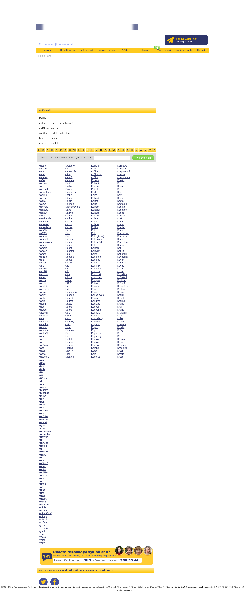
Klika (67, 274)
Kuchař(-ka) (45, 431)
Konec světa (98, 295)
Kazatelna (70, 192)
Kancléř (43, 271)
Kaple (42, 301)
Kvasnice (44, 504)
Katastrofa (70, 171)
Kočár (68, 354)
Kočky (94, 177)
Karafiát (43, 327)
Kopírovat (96, 333)
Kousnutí (122, 254)
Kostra (121, 212)
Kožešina (122, 274)
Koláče (95, 206)
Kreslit (120, 350)
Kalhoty (43, 212)
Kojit (93, 192)
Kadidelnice (45, 192)
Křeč (119, 336)
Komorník (96, 277)
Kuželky (43, 498)
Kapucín (43, 312)
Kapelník (43, 286)
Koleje (94, 218)
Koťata (121, 215)
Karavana (44, 330)
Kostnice (122, 209)
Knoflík (68, 339)
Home (41, 55)
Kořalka (95, 348)
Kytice (42, 539)
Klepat (68, 259)
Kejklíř (68, 201)
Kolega (95, 212)
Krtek (42, 401)
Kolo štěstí (97, 242)
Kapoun (43, 303)
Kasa (41, 342)
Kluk (67, 312)
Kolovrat (95, 250)
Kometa (95, 259)
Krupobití (44, 410)
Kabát (42, 171)
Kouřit (120, 250)
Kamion (43, 250)
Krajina (121, 301)
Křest (120, 356)
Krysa (42, 425)
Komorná (96, 274)
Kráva (120, 321)
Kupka (42, 469)
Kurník (42, 484)
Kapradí (43, 309)
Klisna (68, 280)
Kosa (120, 186)
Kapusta (43, 315)
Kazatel (69, 189)
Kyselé (42, 531)
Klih (67, 271)
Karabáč (43, 321)
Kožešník (122, 277)
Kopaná (95, 324)
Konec (94, 292)
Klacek (68, 209)
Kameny (43, 245)
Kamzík (43, 256)
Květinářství (45, 513)
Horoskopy (47, 50)
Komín (94, 262)
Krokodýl (43, 390)
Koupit (120, 245)
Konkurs (95, 303)
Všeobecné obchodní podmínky (40, 587)
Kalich (42, 215)
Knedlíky (69, 321)
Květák (42, 507)
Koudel (121, 227)
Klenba (69, 245)
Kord (93, 354)
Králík (120, 309)
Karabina (44, 324)
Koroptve (122, 165)
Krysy (42, 428)
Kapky (42, 295)
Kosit (120, 192)
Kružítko (43, 416)
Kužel (42, 495)
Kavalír (69, 177)
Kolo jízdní (97, 239)
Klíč (67, 265)
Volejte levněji (164, 50)
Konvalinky (97, 318)
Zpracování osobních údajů (62, 587)
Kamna (43, 254)
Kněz (68, 324)
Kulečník (43, 451)
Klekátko (69, 239)
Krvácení (43, 419)
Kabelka (43, 177)
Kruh (41, 407)
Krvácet (43, 422)
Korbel (94, 350)
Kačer (42, 180)
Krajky (120, 303)
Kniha (68, 327)
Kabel (42, 174)
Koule (120, 230)
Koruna (121, 174)
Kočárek (69, 356)
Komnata (96, 268)
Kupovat (43, 475)
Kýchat (42, 525)
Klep (67, 254)
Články (144, 50)
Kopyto (95, 345)
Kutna (42, 490)
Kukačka (43, 443)
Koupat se (122, 236)
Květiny (43, 516)
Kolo (93, 230)
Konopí (95, 306)
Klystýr (68, 315)
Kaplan (42, 298)
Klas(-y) (69, 221)
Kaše (41, 348)
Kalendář (44, 206)
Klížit (67, 289)
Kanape (43, 262)
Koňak (94, 283)
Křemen (121, 345)
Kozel (120, 271)
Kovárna (122, 262)
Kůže (41, 492)
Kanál (42, 259)
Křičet (42, 363)
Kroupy (43, 395)
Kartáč (42, 336)
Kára (41, 318)
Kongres (95, 301)
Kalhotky (43, 209)
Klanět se (70, 215)
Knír (67, 333)
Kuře (41, 481)
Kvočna (43, 522)
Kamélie (43, 230)
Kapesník (44, 289)
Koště (120, 198)
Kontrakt (95, 312)
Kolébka (95, 209)
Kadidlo (43, 195)
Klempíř (69, 242)
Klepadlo (70, 256)
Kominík (95, 265)
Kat (67, 168)
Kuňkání (43, 463)
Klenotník (70, 250)
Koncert (95, 286)
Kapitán (43, 292)
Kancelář (43, 268)
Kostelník (122, 203)
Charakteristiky (67, 50)
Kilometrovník (72, 206)
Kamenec (44, 236)
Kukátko (43, 445)
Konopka (96, 309)
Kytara (42, 537)
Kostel (120, 201)
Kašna (42, 354)
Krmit (42, 384)
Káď (41, 186)
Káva (68, 174)
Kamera (43, 248)
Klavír (68, 230)
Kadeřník (44, 189)
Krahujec (122, 289)
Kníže (68, 336)
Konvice (95, 321)
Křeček (121, 339)
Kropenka (44, 393)
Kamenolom (45, 242)
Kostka (121, 206)
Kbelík (68, 195)
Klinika (68, 277)
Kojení (94, 189)
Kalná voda (45, 218)
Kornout (95, 356)
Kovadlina (122, 256)
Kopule (95, 342)
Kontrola (95, 315)
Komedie (96, 256)
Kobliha (69, 348)
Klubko (68, 306)
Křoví (42, 398)
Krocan (43, 387)
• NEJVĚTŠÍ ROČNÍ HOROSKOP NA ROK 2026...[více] (61, 27)
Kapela (42, 283)
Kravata (121, 324)
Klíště (68, 283)
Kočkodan (96, 174)
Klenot (68, 248)
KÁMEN (43, 233)
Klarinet (69, 218)
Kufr (41, 440)
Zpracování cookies (80, 587)
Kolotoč (95, 248)
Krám (120, 315)
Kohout (95, 183)
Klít (67, 286)
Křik (41, 372)
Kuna (42, 460)
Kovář (120, 259)
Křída (42, 366)
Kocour (95, 180)
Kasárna (43, 345)
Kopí (93, 330)
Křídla (42, 369)
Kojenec (95, 186)
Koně (94, 289)
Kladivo (69, 212)
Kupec (42, 466)
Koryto (121, 180)
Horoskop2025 (207, 587)
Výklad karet (87, 50)
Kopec (94, 327)
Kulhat (42, 454)
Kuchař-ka (44, 434)
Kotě (119, 218)
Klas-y (68, 224)
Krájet (120, 298)
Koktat (94, 201)
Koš (119, 183)
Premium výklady (183, 50)
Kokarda (95, 198)
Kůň (41, 457)
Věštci (125, 50)
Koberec (69, 342)
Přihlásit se (199, 28)
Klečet (68, 236)
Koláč (94, 203)
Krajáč (120, 292)
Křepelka (122, 348)
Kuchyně (43, 437)
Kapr (41, 306)
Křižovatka (44, 378)
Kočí (93, 168)
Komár (94, 254)
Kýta (41, 534)
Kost (119, 195)
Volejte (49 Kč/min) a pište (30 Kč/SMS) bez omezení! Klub (179, 587)
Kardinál (43, 333)
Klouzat (69, 298)
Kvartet (43, 501)
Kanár (42, 265)
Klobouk (69, 295)
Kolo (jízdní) (97, 236)
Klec (67, 233)
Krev (41, 360)
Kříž (41, 375)
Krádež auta (124, 286)
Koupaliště (123, 233)
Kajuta (42, 201)
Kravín (121, 327)
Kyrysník (43, 528)
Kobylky (69, 350)
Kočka (94, 171)
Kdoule (69, 198)
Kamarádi (44, 224)
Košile (120, 189)
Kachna (43, 183)
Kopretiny (96, 336)
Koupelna (122, 242)
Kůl (40, 448)
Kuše (41, 487)
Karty (42, 339)
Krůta (42, 413)
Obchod (201, 50)
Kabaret (43, 165)
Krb (119, 333)
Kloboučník (71, 292)
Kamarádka (45, 227)
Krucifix (43, 404)
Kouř (119, 248)
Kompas (95, 280)
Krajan (121, 295)
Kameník (43, 239)
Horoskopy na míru (106, 50)
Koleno (95, 224)
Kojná (94, 195)
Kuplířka (43, 472)
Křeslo (120, 354)
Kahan (42, 198)
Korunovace (123, 177)
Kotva (120, 224)
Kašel (42, 350)
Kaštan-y (70, 165)
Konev (94, 298)
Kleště (68, 262)
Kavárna (69, 180)
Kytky (42, 543)
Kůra (41, 478)
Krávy (120, 330)
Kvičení (43, 519)
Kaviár (68, 183)
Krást (120, 318)
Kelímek (69, 203)
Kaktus (42, 203)
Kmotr (68, 318)
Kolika (94, 227)
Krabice (121, 280)
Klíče (67, 268)
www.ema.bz (128, 590)
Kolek (94, 221)
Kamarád (44, 221)
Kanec (42, 277)
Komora (95, 271)
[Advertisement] (96, 84)
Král (119, 306)
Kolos (94, 245)
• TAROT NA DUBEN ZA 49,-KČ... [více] (106, 27)
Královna (122, 312)
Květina (43, 510)
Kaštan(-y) (44, 356)
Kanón (42, 280)
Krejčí (120, 342)
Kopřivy (95, 339)
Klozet (68, 303)
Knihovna (70, 330)
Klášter (69, 227)
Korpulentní (123, 171)
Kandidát (43, 274)
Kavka (68, 186)
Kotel (120, 221)
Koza (120, 268)
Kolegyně (96, 215)
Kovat (120, 265)
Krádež (121, 283)
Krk (41, 381)
